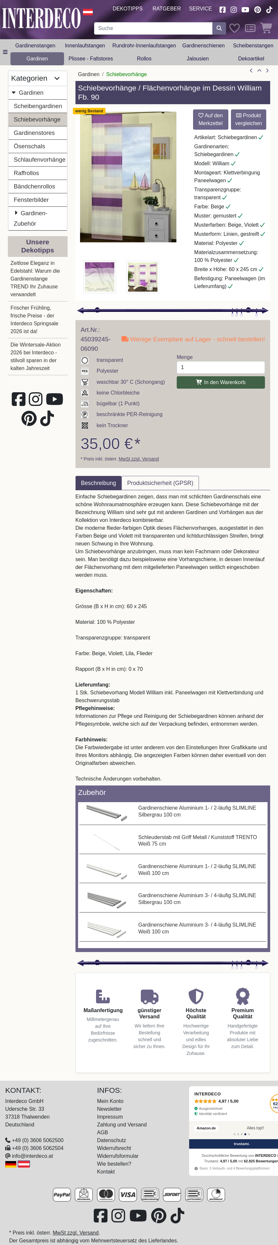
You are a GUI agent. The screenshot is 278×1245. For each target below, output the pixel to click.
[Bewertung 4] (245, 1134)
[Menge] (221, 367)
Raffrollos (26, 173)
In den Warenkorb (220, 382)
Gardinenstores (34, 132)
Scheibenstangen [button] (253, 45)
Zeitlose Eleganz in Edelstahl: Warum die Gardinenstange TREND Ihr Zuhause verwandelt (35, 278)
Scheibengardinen (38, 106)
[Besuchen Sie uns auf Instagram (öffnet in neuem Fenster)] (233, 9)
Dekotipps (128, 8)
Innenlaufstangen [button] (85, 45)
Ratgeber (167, 8)
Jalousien (198, 58)
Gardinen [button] (37, 58)
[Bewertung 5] (249, 1134)
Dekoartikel (251, 58)
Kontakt (106, 1171)
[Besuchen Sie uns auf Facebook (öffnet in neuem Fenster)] (222, 9)
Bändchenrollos (34, 186)
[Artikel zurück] (251, 70)
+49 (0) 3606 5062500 (37, 1140)
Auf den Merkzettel (210, 119)
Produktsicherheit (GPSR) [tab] (160, 483)
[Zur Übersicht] (259, 70)
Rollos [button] (144, 58)
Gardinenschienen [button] (203, 45)
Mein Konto (110, 1101)
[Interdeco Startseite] (41, 18)
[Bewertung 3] (242, 1134)
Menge (185, 357)
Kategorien (35, 78)
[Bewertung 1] (235, 1134)
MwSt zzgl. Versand (139, 458)
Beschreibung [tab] (98, 483)
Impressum (110, 1117)
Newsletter (109, 1109)
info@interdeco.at (32, 1156)
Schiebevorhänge (37, 119)
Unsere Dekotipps (37, 246)
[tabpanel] (172, 637)
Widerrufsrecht (114, 1148)
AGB (102, 1132)
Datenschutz (111, 1140)
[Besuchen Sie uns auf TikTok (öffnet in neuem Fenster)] (269, 9)
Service (200, 8)
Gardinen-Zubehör (30, 217)
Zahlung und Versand (122, 1124)
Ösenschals (29, 146)
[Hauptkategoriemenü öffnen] (5, 52)
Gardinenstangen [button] (35, 45)
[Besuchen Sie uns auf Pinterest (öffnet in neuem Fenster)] (257, 9)
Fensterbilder (31, 199)
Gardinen (27, 93)
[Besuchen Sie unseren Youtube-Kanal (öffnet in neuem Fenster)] (246, 9)
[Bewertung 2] (238, 1134)
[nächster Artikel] (267, 70)
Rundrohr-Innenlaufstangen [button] (144, 45)
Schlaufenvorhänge (40, 159)
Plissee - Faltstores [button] (91, 58)
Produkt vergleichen (248, 119)
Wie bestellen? (114, 1164)
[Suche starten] (219, 28)
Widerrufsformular (118, 1156)
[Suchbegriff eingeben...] (153, 28)
